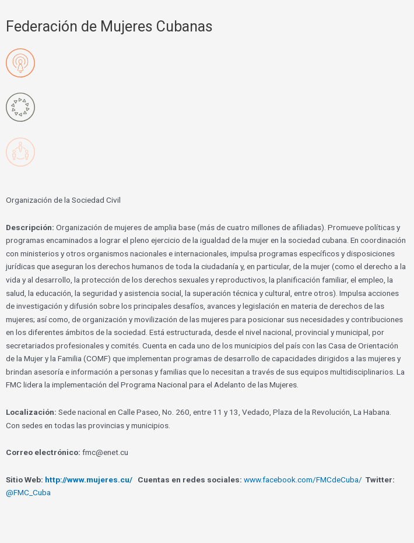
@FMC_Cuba (28, 492)
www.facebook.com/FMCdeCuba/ (303, 479)
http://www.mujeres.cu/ (88, 479)
